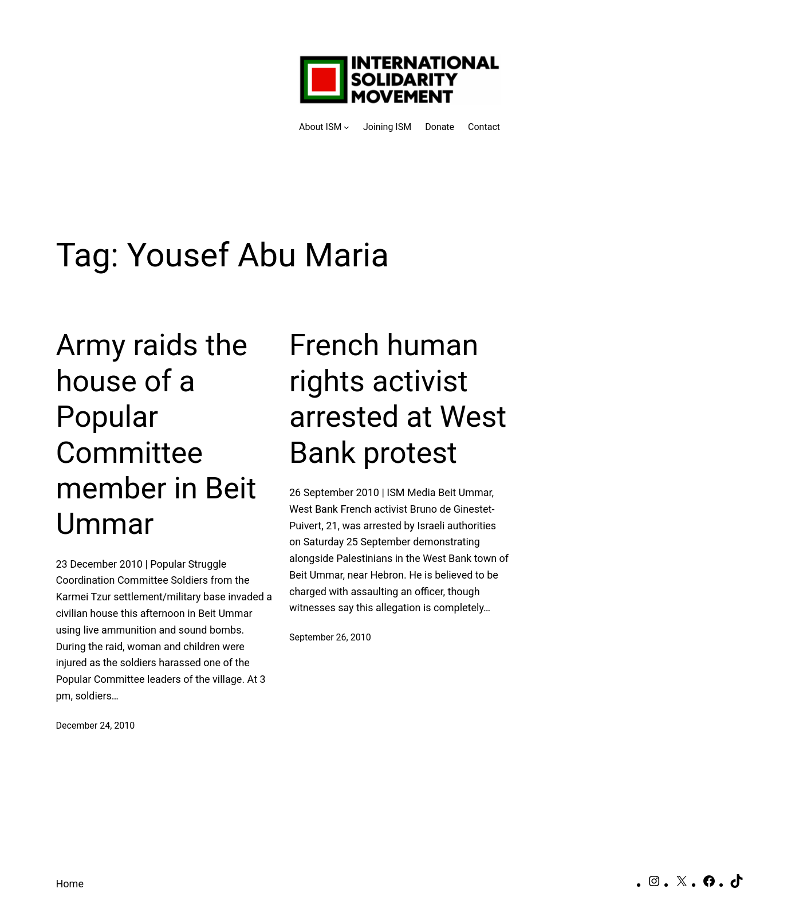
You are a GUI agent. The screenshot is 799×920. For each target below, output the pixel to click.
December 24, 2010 (95, 725)
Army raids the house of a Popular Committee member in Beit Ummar (156, 434)
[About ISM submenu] (324, 127)
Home (70, 884)
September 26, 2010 (330, 637)
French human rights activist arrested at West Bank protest (397, 399)
